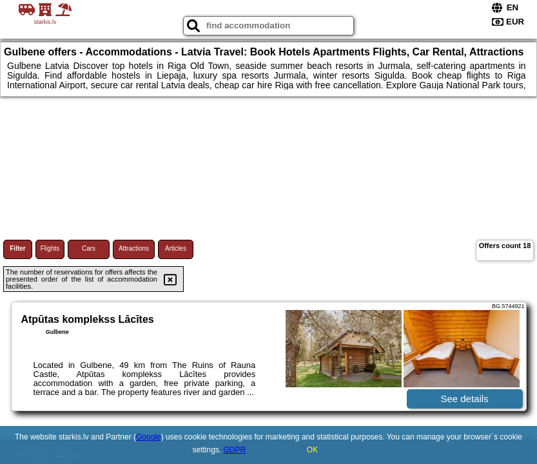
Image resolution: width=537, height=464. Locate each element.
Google (148, 436)
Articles (175, 248)
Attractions (134, 248)
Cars (88, 248)
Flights (50, 248)
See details (464, 398)
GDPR (235, 449)
